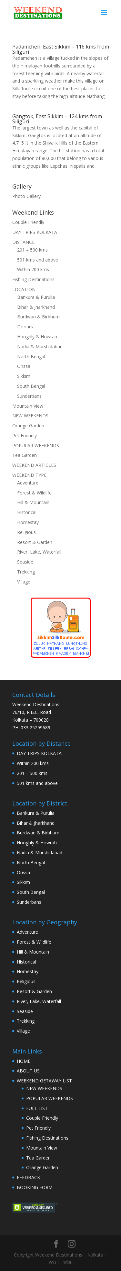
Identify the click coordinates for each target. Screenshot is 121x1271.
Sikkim (23, 376)
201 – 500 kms (32, 250)
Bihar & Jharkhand (36, 307)
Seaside (25, 562)
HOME (23, 1061)
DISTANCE (23, 242)
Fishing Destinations (33, 279)
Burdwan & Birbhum (38, 317)
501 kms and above (37, 260)
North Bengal (31, 356)
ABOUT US (28, 1071)
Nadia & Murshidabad (40, 346)
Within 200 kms (33, 269)
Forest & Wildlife (34, 493)
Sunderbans (29, 396)
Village (23, 582)
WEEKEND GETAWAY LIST (44, 1081)
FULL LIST (37, 1108)
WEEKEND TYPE (29, 475)
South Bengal (31, 386)
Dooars (25, 327)
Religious (26, 532)
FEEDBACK (28, 1177)
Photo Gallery (26, 196)
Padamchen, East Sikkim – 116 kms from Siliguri (60, 49)
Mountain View (27, 406)
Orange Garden (28, 425)
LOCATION (23, 289)
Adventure (27, 483)
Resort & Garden (34, 542)
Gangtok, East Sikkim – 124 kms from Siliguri (57, 119)
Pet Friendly (24, 435)
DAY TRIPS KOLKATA (34, 232)
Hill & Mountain (33, 502)
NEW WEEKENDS (30, 416)
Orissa (23, 366)
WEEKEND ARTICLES (34, 465)
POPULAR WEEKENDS (35, 445)
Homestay (28, 522)
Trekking (26, 572)
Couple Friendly (28, 222)
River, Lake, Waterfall (39, 552)
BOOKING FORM (35, 1187)
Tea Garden (24, 455)
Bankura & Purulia (36, 297)
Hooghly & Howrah (37, 336)
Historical (26, 512)
